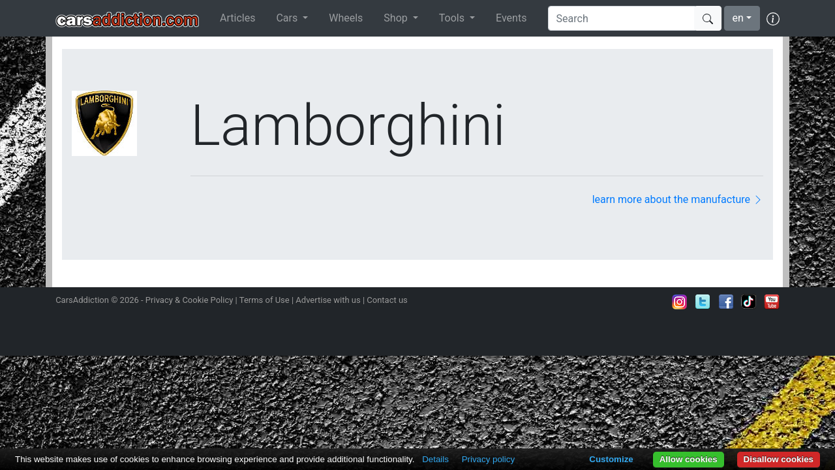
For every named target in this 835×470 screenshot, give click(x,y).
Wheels (346, 18)
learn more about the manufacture (677, 199)
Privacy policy (488, 459)
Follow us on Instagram (680, 301)
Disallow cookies (778, 459)
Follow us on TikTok (749, 301)
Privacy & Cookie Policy (189, 300)
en (738, 18)
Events (511, 18)
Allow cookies (689, 459)
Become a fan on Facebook (726, 301)
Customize (611, 459)
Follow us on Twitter (702, 301)
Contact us (387, 300)
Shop (397, 18)
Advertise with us (328, 300)
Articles (237, 18)
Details (435, 459)
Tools (453, 18)
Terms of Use (264, 300)
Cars (288, 18)
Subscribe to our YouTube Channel (772, 301)
